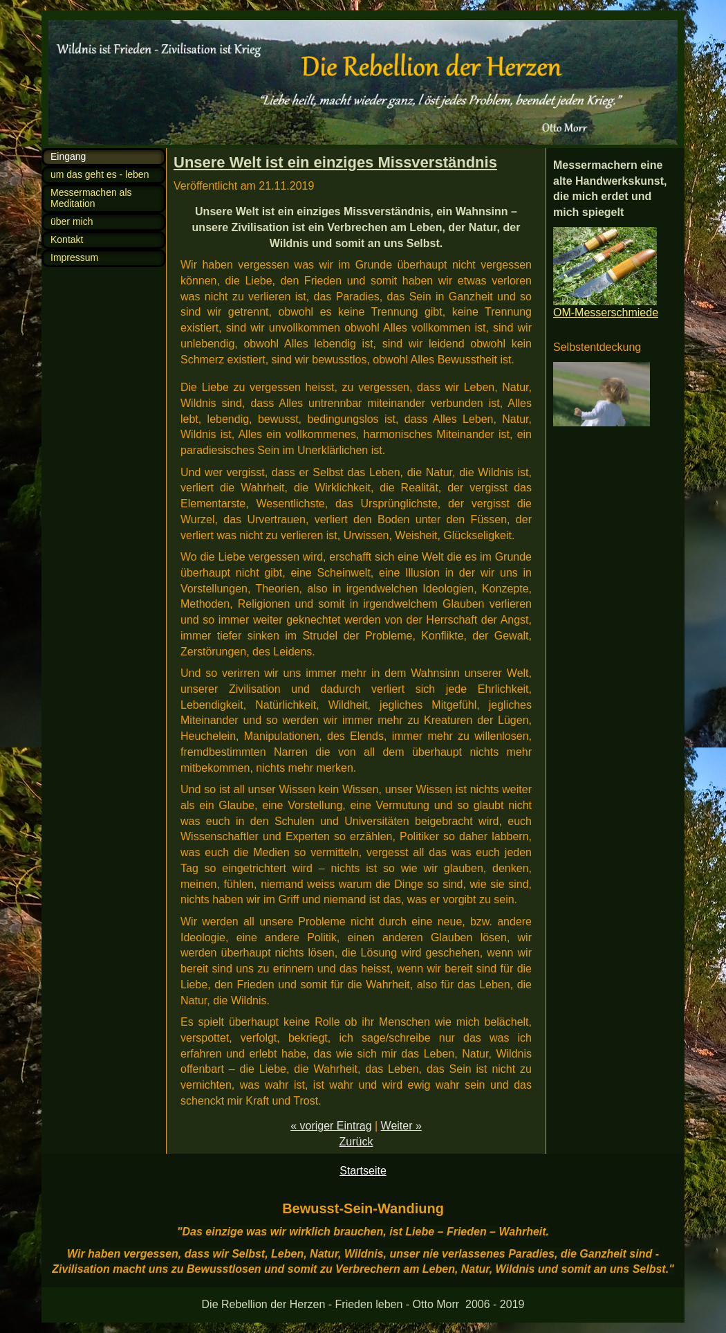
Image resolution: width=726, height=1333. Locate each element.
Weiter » (401, 1126)
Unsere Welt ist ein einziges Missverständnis (335, 162)
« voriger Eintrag (330, 1126)
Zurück (356, 1142)
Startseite (363, 1171)
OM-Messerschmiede (605, 312)
